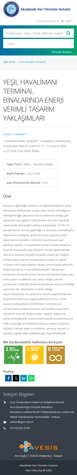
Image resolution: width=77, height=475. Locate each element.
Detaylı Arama (61, 52)
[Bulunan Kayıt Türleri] (38, 43)
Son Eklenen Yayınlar (32, 61)
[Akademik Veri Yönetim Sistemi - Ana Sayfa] (12, 9)
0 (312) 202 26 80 (20, 428)
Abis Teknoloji (34, 470)
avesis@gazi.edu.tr (21, 422)
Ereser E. (8, 134)
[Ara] (38, 33)
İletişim (58, 456)
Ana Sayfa (9, 61)
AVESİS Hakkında (40, 456)
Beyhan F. (21, 134)
